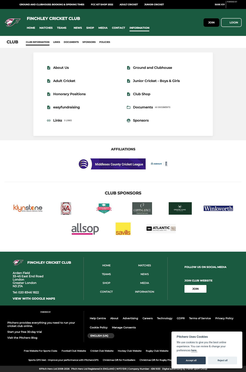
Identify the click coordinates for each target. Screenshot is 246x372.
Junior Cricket (154, 4)
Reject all (222, 360)
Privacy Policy (224, 318)
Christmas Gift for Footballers (119, 360)
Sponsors (89, 42)
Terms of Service (200, 318)
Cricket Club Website (101, 350)
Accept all (191, 360)
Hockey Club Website (129, 350)
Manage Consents (124, 327)
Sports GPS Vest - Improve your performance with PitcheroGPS (63, 360)
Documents (71, 42)
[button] (31, 28)
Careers (148, 318)
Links (56, 42)
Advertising (130, 318)
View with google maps (34, 298)
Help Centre (98, 318)
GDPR (181, 318)
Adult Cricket (129, 4)
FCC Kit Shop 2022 (102, 4)
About (114, 318)
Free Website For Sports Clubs (40, 350)
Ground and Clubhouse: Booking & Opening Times (51, 4)
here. (194, 350)
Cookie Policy (99, 327)
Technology (164, 318)
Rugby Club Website (157, 350)
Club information (37, 42)
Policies (104, 42)
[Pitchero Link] (234, 6)
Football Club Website (74, 350)
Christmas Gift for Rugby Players (157, 360)
